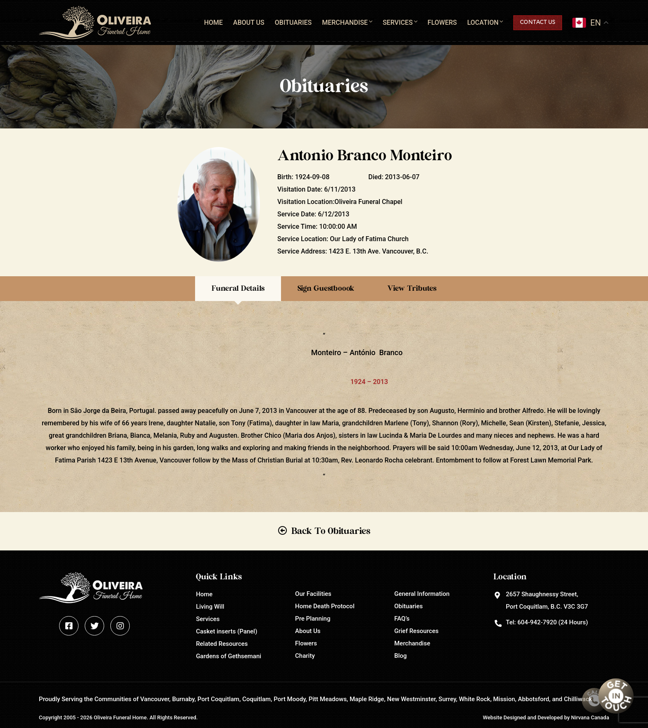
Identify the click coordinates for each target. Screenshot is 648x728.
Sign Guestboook (326, 288)
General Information (422, 594)
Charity (305, 655)
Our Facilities (313, 594)
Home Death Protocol (325, 606)
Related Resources (222, 643)
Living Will (210, 606)
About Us (248, 22)
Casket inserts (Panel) (226, 631)
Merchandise (345, 22)
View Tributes (411, 288)
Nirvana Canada (590, 717)
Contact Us (537, 22)
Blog (400, 655)
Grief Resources (416, 631)
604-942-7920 (537, 622)
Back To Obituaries (330, 531)
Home (213, 22)
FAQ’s (402, 618)
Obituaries (293, 22)
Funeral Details (238, 288)
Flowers (442, 22)
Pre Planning (312, 618)
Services (398, 22)
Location (482, 22)
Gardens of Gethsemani (228, 656)
